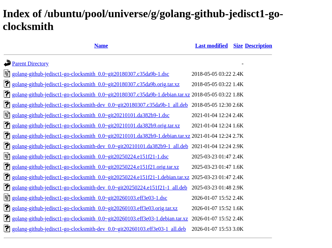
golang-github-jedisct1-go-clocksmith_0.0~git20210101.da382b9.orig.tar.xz (96, 125)
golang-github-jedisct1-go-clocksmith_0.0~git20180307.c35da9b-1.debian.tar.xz (101, 94)
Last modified (211, 46)
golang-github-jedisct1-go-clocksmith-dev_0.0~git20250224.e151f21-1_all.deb (99, 187)
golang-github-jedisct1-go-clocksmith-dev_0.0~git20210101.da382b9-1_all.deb (100, 146)
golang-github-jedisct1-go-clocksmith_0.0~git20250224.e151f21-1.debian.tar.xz (100, 177)
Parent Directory (30, 63)
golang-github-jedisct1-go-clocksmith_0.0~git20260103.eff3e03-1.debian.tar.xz (100, 218)
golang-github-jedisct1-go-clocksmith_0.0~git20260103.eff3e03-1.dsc (89, 198)
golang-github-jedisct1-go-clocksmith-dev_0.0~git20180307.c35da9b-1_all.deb (100, 105)
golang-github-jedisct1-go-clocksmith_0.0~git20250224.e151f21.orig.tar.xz (95, 167)
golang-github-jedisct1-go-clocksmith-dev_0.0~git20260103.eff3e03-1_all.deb (99, 229)
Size (238, 46)
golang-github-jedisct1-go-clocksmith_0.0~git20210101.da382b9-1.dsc (90, 115)
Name (101, 46)
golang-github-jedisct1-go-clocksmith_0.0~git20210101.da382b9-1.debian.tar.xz (101, 136)
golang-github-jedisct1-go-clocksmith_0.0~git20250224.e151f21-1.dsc (90, 156)
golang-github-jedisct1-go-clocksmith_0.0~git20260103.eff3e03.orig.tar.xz (95, 208)
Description (258, 46)
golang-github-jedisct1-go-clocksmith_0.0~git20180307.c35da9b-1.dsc (90, 74)
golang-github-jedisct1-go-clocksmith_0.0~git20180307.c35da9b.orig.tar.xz (95, 84)
